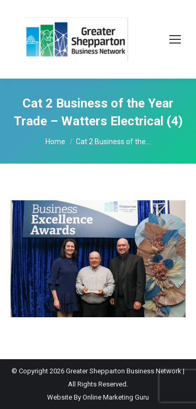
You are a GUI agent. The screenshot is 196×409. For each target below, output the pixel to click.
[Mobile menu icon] (175, 39)
